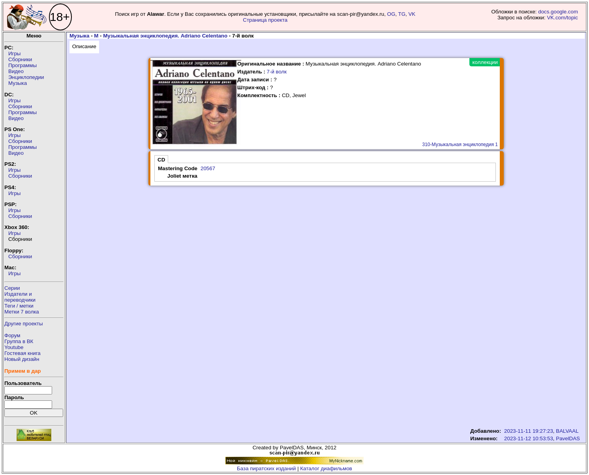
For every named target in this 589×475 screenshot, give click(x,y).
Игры (14, 53)
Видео (16, 71)
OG (391, 14)
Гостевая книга (22, 353)
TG (402, 14)
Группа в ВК (18, 341)
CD (161, 160)
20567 (208, 168)
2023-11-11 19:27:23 (528, 431)
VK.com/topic (562, 18)
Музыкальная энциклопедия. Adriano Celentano (165, 36)
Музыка (17, 83)
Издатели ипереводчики (20, 297)
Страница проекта (265, 20)
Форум (12, 335)
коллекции (485, 62)
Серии (12, 288)
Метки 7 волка (21, 312)
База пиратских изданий (266, 468)
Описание (84, 46)
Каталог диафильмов (326, 468)
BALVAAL (567, 431)
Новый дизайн (21, 359)
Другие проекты (23, 324)
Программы (22, 65)
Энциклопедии (26, 77)
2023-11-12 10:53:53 (528, 438)
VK (411, 14)
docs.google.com (558, 12)
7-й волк (277, 72)
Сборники (20, 59)
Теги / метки (19, 306)
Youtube (13, 347)
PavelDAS (568, 438)
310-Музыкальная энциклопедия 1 (460, 144)
